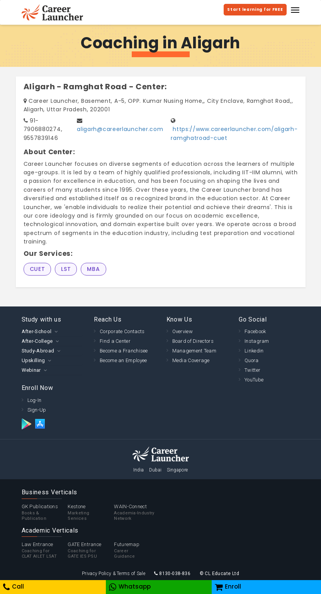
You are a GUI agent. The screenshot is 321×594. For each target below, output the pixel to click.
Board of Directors (193, 341)
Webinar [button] (31, 370)
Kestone (91, 512)
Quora (252, 360)
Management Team (194, 351)
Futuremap (137, 550)
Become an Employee (123, 360)
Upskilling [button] (33, 360)
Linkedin (254, 351)
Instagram (257, 341)
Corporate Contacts (122, 331)
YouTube (254, 380)
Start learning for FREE (255, 9)
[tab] (52, 331)
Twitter (252, 370)
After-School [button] (37, 331)
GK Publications (45, 512)
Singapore (177, 470)
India (138, 470)
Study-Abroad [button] (38, 351)
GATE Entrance (91, 550)
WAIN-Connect (137, 512)
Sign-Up (36, 410)
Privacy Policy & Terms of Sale (113, 573)
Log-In (34, 400)
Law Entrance (45, 550)
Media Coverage (191, 360)
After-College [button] (37, 341)
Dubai (155, 470)
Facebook (255, 331)
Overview (182, 331)
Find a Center (115, 341)
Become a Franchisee (124, 351)
